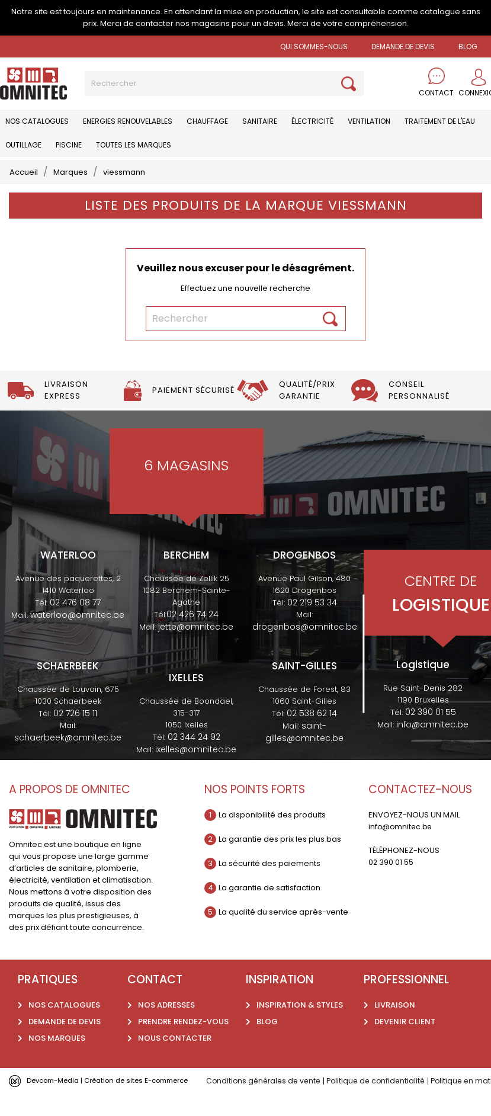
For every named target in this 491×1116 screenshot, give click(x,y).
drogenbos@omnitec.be (304, 627)
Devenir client (404, 1021)
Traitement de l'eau (440, 121)
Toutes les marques (133, 145)
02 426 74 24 (192, 614)
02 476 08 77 (75, 602)
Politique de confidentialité (383, 1080)
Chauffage (207, 121)
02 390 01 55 (430, 712)
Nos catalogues (37, 121)
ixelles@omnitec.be (195, 749)
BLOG (467, 46)
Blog (267, 1021)
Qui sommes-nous (314, 46)
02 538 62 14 (312, 713)
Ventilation (369, 121)
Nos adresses (166, 1005)
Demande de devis (403, 46)
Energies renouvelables (127, 121)
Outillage (23, 145)
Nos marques (56, 1038)
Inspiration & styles (299, 1005)
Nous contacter (174, 1038)
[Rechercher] (224, 83)
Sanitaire (259, 121)
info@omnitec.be (432, 724)
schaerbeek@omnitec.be (67, 737)
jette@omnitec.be (195, 627)
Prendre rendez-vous (183, 1021)
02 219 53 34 (312, 602)
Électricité (312, 121)
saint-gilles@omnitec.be (304, 732)
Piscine (69, 145)
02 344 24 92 (194, 737)
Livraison (394, 1005)
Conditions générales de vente (266, 1080)
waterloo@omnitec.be (77, 615)
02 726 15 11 (75, 713)
